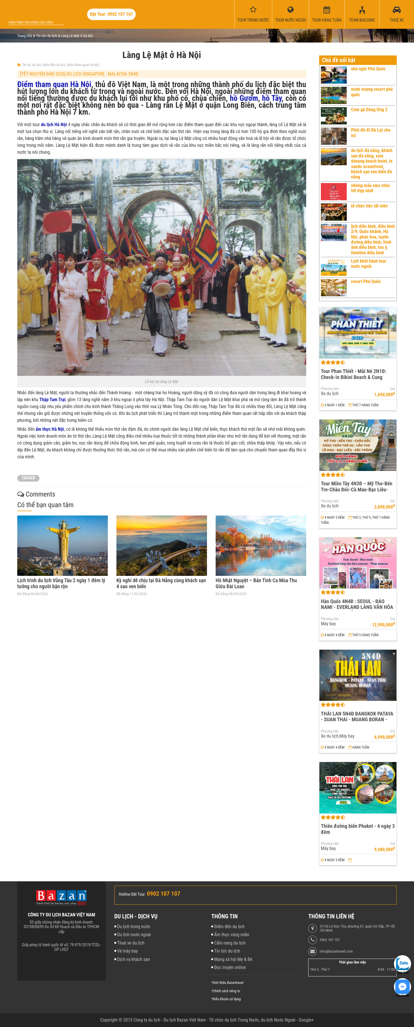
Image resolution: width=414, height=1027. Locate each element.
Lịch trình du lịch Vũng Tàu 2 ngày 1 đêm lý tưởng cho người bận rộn (61, 583)
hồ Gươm (244, 98)
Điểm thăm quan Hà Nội (83, 65)
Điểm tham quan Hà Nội (54, 84)
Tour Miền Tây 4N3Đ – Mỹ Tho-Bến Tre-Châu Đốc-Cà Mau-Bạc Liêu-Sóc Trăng (356, 489)
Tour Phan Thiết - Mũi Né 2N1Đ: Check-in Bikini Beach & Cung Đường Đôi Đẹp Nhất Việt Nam (353, 377)
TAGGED (28, 478)
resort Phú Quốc (366, 281)
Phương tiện (330, 389)
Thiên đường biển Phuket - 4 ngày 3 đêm (358, 829)
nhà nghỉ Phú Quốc (368, 69)
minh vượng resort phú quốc (372, 91)
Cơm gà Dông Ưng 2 (369, 109)
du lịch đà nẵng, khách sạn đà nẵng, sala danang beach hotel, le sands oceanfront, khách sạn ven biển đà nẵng (371, 164)
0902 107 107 (330, 940)
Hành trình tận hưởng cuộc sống (31, 22)
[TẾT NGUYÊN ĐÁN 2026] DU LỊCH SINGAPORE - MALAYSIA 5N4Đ (79, 74)
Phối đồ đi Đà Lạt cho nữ (370, 132)
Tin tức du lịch (31, 65)
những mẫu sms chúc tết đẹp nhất (370, 188)
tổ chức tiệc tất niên (369, 206)
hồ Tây (271, 98)
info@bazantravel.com (336, 951)
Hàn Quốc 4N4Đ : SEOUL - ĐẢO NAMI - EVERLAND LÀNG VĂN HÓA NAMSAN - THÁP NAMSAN (357, 607)
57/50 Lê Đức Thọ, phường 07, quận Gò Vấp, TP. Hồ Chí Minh (357, 928)
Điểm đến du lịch (54, 65)
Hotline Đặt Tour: (132, 894)
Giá (392, 389)
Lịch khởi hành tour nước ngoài (368, 263)
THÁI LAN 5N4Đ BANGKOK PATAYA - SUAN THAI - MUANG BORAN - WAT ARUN (357, 719)
